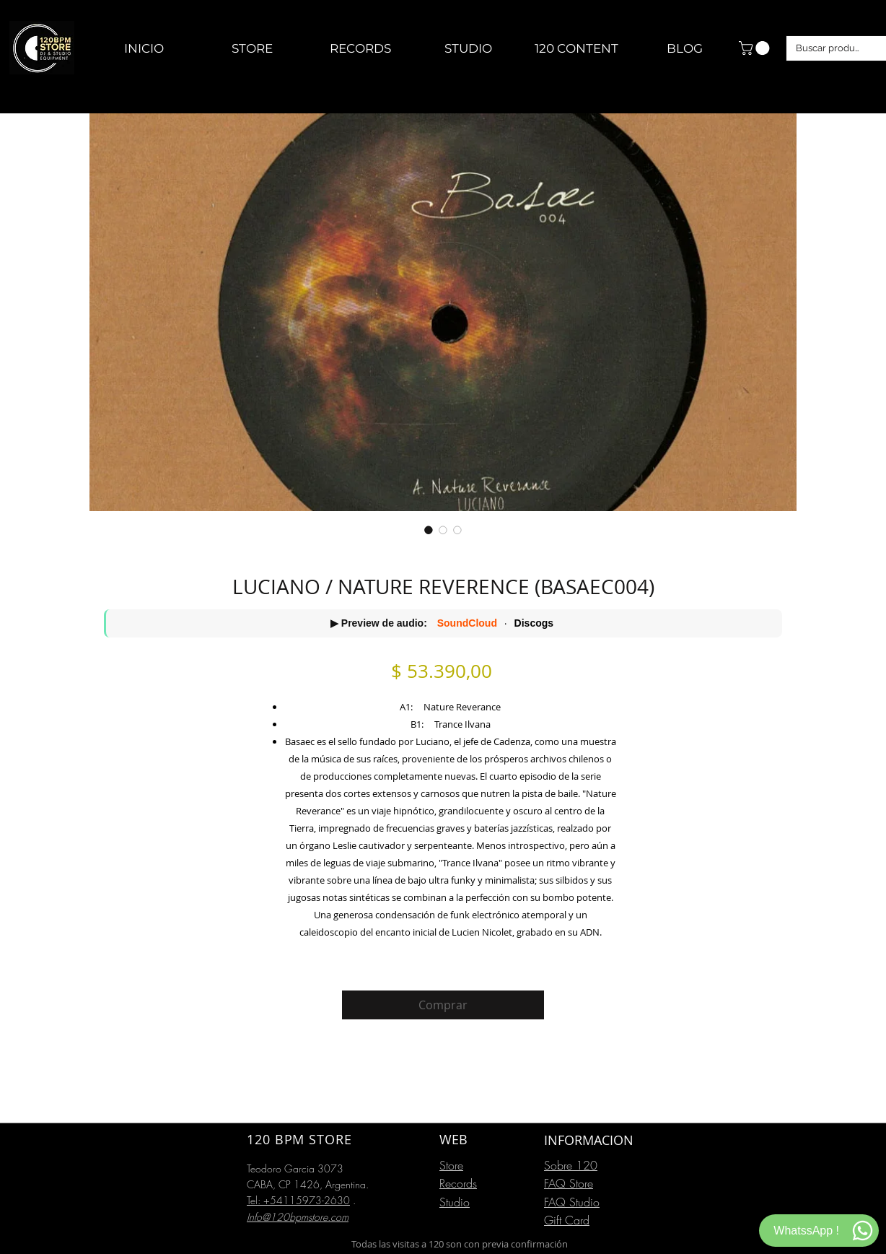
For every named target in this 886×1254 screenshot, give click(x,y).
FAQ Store (568, 1183)
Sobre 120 (570, 1165)
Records (458, 1183)
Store (451, 1165)
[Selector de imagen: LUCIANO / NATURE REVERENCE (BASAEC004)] (428, 530)
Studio (454, 1202)
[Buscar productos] (830, 48)
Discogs (533, 623)
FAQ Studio (572, 1202)
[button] (756, 48)
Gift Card (566, 1220)
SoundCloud (467, 623)
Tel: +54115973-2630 (298, 1200)
